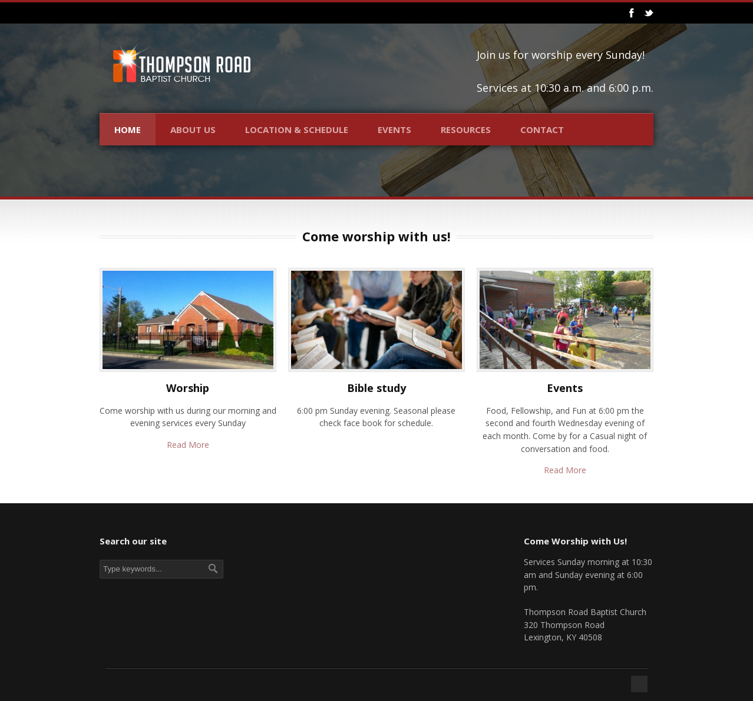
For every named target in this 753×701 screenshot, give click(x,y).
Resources (466, 129)
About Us (193, 129)
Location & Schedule (296, 129)
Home (127, 129)
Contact (542, 129)
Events (394, 129)
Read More (188, 444)
